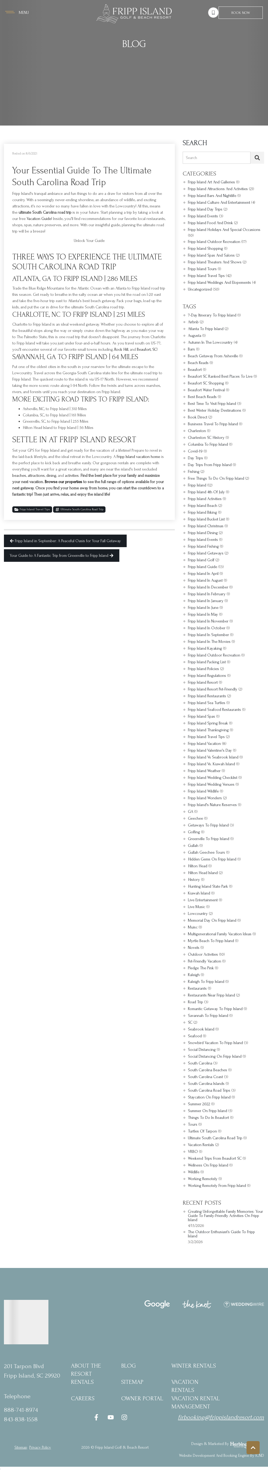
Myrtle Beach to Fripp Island (211, 941)
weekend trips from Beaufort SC (215, 1158)
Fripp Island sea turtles (206, 703)
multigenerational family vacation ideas (220, 934)
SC (190, 1022)
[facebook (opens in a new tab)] (97, 1417)
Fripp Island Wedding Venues (211, 784)
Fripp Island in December (208, 587)
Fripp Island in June (203, 607)
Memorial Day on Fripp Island (212, 920)
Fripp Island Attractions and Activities (218, 189)
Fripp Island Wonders (205, 798)
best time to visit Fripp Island (212, 403)
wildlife (193, 1172)
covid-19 (195, 451)
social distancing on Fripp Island (215, 1056)
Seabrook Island (201, 1029)
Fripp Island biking (202, 512)
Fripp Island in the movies (209, 641)
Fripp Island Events (203, 216)
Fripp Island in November (208, 621)
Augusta (194, 335)
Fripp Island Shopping (205, 248)
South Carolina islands (206, 1083)
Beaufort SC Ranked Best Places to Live (220, 376)
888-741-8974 (21, 1409)
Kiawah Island (199, 893)
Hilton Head (197, 866)
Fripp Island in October (206, 628)
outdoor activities (203, 954)
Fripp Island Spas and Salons (211, 255)
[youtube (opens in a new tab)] (110, 1417)
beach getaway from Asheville (213, 356)
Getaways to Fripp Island (208, 825)
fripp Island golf (201, 560)
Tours (192, 1124)
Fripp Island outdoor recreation (214, 655)
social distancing (202, 1049)
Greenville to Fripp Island (208, 839)
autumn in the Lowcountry (210, 342)
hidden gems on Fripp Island (212, 859)
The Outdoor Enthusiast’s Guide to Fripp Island (221, 1234)
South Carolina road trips (209, 1090)
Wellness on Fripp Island (208, 1165)
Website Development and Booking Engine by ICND (221, 1455)
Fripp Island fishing (203, 546)
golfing (194, 832)
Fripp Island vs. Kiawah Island (211, 764)
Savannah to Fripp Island (208, 1015)
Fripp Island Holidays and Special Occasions (224, 230)
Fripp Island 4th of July (206, 492)
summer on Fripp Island (207, 1111)
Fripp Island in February (207, 594)
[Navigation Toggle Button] (17, 12)
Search (191, 157)
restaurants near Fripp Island (211, 995)
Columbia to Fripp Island (208, 444)
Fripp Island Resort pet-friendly (212, 689)
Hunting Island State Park (208, 886)
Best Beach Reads (202, 397)
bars (191, 349)
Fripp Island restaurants (207, 696)
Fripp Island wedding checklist (212, 777)
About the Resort (86, 1369)
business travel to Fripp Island (213, 424)
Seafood (195, 1036)
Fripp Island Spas (201, 716)
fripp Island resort (203, 682)
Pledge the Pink (201, 968)
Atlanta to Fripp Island (206, 329)
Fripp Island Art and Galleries (211, 182)
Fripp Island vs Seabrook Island (213, 757)
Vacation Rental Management (195, 1402)
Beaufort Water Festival (206, 390)
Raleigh (194, 975)
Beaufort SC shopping (206, 383)
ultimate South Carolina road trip (79, 509)
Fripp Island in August (205, 580)
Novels (193, 947)
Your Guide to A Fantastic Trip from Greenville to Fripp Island (62, 555)
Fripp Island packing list (207, 662)
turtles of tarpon (202, 1131)
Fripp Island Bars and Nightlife (212, 196)
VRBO (193, 1151)
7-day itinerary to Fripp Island (212, 315)
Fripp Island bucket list (206, 519)
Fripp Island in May (203, 614)
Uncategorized (200, 289)
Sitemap (132, 1381)
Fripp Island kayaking (205, 648)
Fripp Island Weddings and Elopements (219, 282)
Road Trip (195, 1002)
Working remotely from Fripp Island (217, 1185)
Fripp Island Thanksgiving (208, 730)
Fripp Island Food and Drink (210, 223)
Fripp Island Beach (202, 505)
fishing (193, 471)
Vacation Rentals (184, 1385)
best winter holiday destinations (214, 410)
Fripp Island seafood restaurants (214, 709)
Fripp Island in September (208, 635)
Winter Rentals (193, 1365)
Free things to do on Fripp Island (216, 478)
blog (128, 1365)
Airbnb (193, 322)
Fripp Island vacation (204, 743)
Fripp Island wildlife (203, 791)
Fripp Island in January (206, 601)
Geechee (195, 818)
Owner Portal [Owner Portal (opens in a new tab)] (142, 1398)
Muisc (193, 927)
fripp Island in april (203, 573)
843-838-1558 (21, 1419)
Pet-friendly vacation (204, 961)
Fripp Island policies (203, 669)
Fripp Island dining (203, 533)
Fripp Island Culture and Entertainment (219, 202)
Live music (196, 907)
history (194, 879)
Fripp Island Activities (205, 499)
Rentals (82, 1381)
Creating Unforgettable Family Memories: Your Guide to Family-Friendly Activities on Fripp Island (225, 1215)
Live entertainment (203, 900)
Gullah (193, 845)
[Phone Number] (213, 12)
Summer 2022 (199, 1104)
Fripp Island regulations (207, 675)
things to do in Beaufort (208, 1117)
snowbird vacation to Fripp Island (215, 1043)
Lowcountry (198, 913)
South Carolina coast (205, 1077)
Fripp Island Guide (202, 567)
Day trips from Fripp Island (210, 465)
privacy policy (40, 1447)
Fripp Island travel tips (206, 737)
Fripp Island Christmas (206, 526)
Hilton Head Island (203, 873)
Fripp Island (197, 485)
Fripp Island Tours (202, 269)
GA (190, 811)
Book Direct (197, 417)
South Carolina (200, 1063)
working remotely (202, 1179)
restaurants (197, 988)
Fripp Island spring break (208, 723)
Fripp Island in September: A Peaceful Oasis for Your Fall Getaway (65, 541)
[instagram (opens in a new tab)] (124, 1417)
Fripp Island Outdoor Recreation (214, 242)
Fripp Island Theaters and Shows (215, 262)
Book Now (240, 13)
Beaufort (195, 369)
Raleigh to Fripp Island (206, 981)
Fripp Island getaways (206, 553)
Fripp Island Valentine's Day (210, 750)
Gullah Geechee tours (206, 852)
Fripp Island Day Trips (205, 209)
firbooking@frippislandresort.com (221, 1417)
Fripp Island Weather (204, 771)
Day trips (195, 458)
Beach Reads (198, 363)
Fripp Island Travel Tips (32, 509)
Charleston (197, 431)
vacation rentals (201, 1145)
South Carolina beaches (207, 1070)
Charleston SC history (206, 437)
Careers (82, 1398)
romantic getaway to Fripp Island (215, 1009)
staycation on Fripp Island (209, 1097)
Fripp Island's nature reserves (212, 805)
